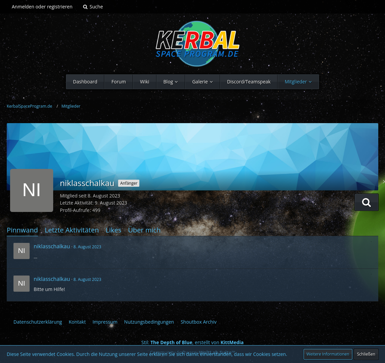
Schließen (366, 354)
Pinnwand (22, 229)
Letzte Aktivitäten (72, 229)
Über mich (144, 229)
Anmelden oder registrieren (42, 6)
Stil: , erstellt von (192, 342)
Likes (113, 229)
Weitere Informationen (328, 354)
